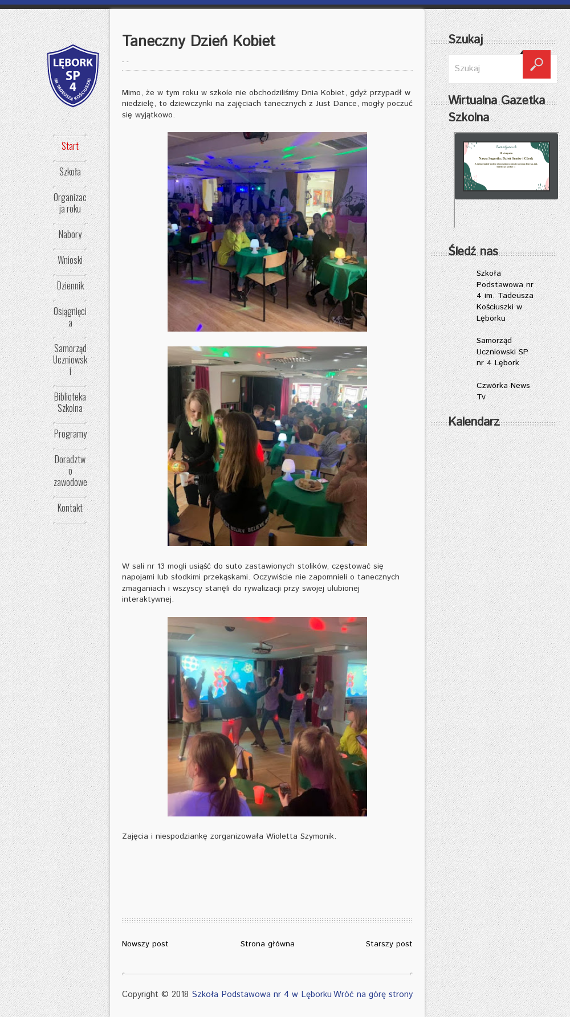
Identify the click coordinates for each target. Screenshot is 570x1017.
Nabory (70, 234)
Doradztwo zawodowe (70, 470)
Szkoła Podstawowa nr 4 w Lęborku (262, 994)
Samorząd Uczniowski (70, 359)
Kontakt (70, 507)
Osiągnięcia (70, 316)
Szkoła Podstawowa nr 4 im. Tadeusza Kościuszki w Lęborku (505, 296)
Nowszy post (145, 944)
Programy (70, 433)
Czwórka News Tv (503, 391)
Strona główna (268, 944)
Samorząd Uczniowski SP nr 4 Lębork (502, 352)
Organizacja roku (70, 202)
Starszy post (389, 944)
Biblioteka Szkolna (70, 402)
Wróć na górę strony (373, 994)
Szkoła (70, 171)
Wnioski (70, 260)
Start (70, 146)
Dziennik (70, 285)
